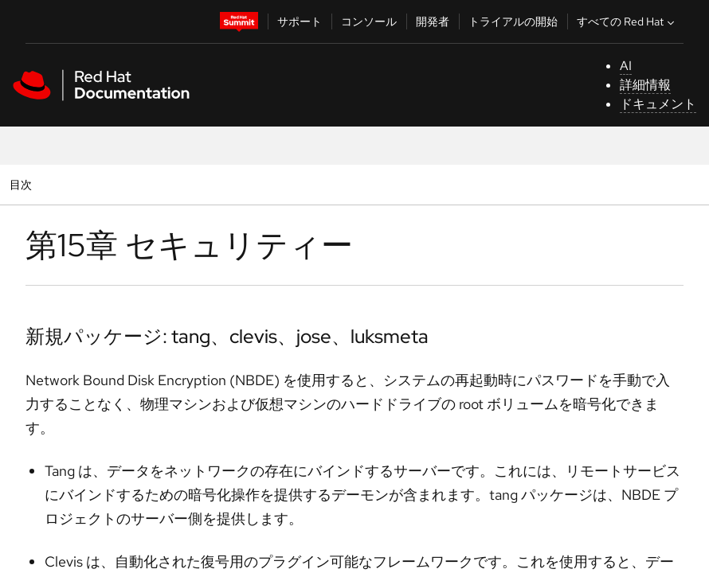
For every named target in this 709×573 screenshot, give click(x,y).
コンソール (369, 21)
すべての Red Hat (627, 21)
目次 (23, 184)
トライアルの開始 (513, 21)
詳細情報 (645, 84)
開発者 (432, 21)
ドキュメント (658, 104)
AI (626, 65)
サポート (299, 21)
